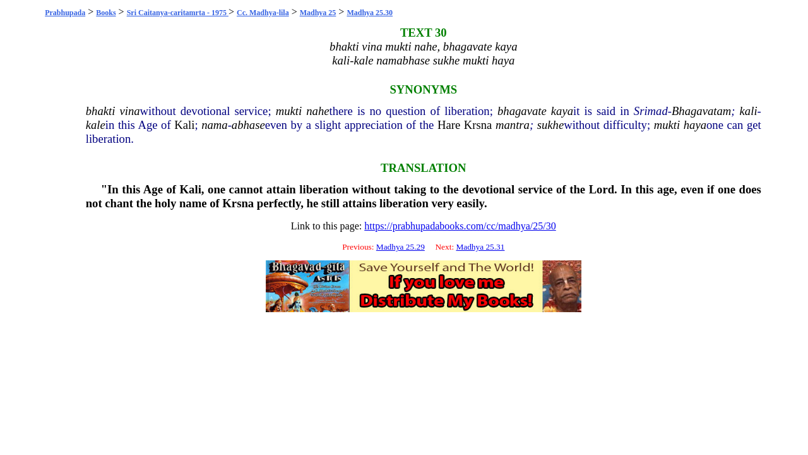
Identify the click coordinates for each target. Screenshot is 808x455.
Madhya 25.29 (400, 247)
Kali (184, 124)
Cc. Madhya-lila (263, 12)
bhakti (101, 111)
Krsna (478, 124)
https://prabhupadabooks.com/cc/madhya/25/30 (460, 226)
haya (695, 124)
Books (106, 12)
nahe (317, 111)
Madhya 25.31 (480, 247)
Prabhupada (65, 12)
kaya (562, 111)
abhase (248, 124)
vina (129, 111)
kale (95, 124)
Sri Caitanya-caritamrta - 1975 (178, 12)
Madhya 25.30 (370, 12)
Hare (448, 124)
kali (749, 111)
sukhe (550, 124)
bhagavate (522, 111)
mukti (289, 111)
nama (214, 124)
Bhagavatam (701, 111)
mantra (513, 124)
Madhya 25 (318, 12)
